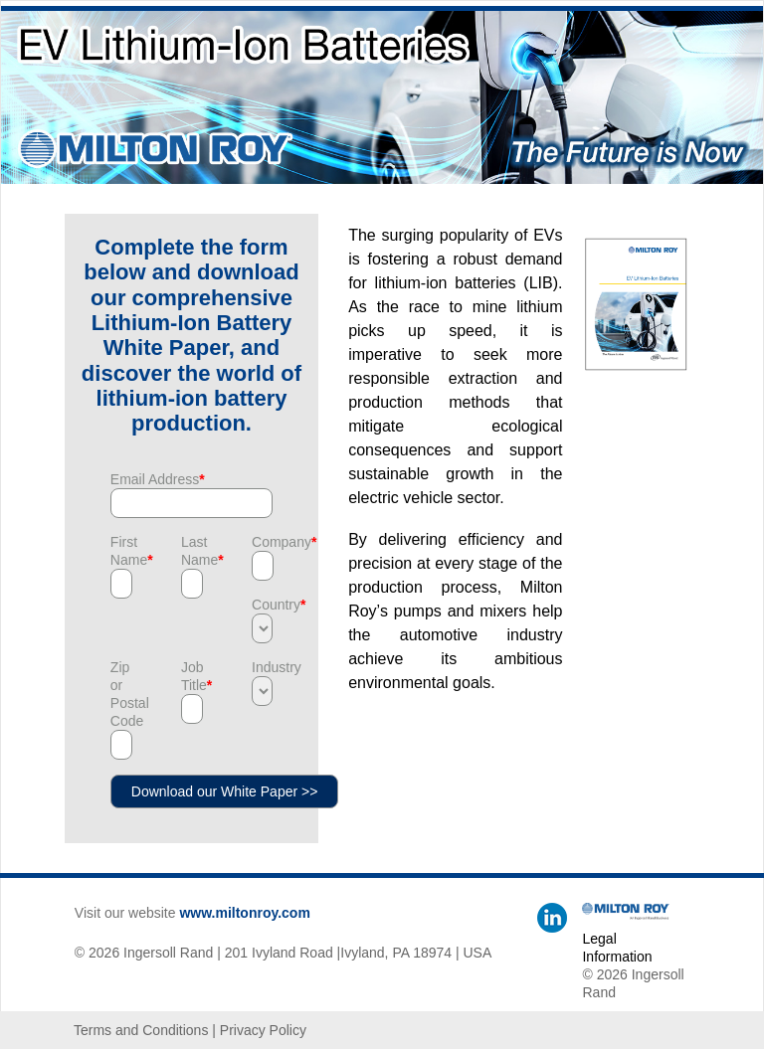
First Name (120, 551)
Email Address (157, 479)
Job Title (191, 676)
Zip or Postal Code (120, 694)
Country (262, 604)
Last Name (191, 551)
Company (262, 542)
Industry (262, 667)
